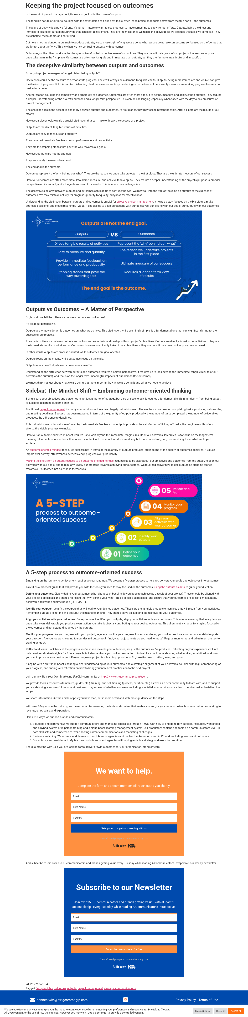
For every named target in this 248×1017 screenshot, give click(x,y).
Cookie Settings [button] (202, 1011)
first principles (44, 988)
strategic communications (120, 988)
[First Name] (124, 807)
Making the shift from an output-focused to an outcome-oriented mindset (70, 460)
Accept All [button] (236, 1011)
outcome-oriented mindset (45, 450)
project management (52, 409)
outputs (71, 988)
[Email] (124, 796)
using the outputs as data (169, 587)
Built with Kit (124, 846)
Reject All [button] (220, 1011)
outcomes (60, 988)
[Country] (124, 818)
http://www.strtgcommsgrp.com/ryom (124, 676)
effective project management (135, 201)
